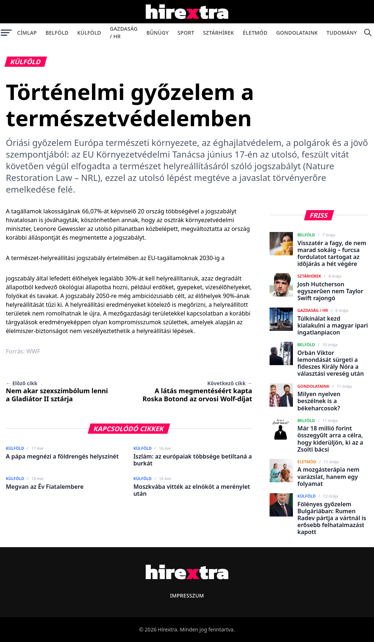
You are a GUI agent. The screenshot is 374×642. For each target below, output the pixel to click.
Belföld (57, 32)
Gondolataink (297, 32)
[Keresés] (367, 32)
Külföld (89, 32)
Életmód (255, 32)
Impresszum (187, 595)
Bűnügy (157, 32)
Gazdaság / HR (124, 32)
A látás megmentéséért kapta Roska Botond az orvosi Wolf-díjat (197, 391)
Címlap (27, 32)
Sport (186, 32)
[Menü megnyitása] (6, 32)
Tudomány (342, 32)
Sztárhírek (218, 32)
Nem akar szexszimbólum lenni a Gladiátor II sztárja (57, 391)
